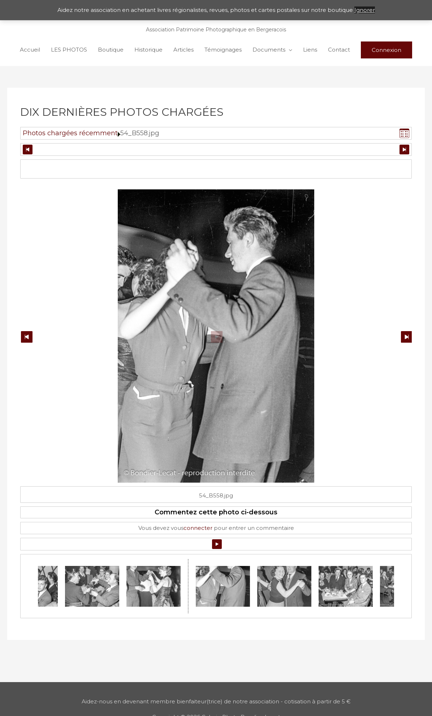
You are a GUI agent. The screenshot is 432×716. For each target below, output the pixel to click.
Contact (339, 49)
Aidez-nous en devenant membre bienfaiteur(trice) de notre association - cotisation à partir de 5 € (216, 701)
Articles (183, 49)
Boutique (111, 49)
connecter (197, 527)
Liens (310, 49)
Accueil (30, 49)
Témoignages (223, 49)
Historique (148, 49)
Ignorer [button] (364, 9)
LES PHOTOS (69, 49)
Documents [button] (268, 49)
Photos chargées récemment (70, 133)
